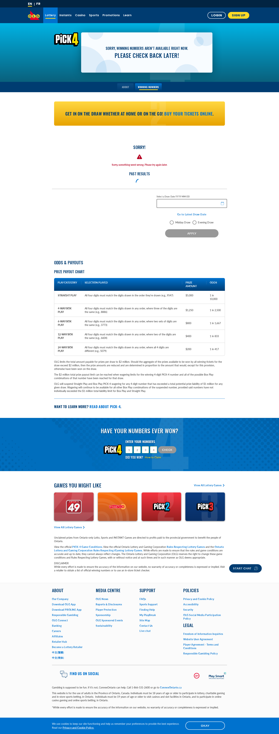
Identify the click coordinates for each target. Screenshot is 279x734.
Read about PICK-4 (105, 406)
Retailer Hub (59, 641)
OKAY (205, 725)
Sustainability (104, 625)
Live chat (145, 630)
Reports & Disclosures (109, 604)
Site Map (145, 620)
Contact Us (146, 625)
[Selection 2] (137, 449)
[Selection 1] (129, 449)
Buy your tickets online (188, 113)
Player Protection (106, 609)
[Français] (38, 4)
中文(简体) (58, 657)
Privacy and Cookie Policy (198, 599)
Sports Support (148, 604)
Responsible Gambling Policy (200, 653)
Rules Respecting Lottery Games (186, 546)
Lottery (50, 15)
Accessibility (191, 604)
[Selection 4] (153, 449)
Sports (94, 15)
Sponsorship (103, 615)
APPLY (191, 233)
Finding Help (147, 609)
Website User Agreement (198, 639)
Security (188, 609)
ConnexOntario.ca (171, 687)
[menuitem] (125, 87)
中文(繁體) (58, 652)
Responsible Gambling (65, 615)
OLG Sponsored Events (109, 620)
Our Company (60, 599)
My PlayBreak (148, 615)
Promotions (111, 15)
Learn (127, 15)
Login (216, 15)
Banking (57, 625)
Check (167, 449)
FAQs (143, 599)
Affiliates (57, 636)
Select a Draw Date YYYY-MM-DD (173, 196)
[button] (222, 203)
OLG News (102, 599)
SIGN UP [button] (238, 15)
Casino (80, 15)
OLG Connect (60, 620)
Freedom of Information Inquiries (203, 633)
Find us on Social (84, 673)
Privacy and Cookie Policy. (78, 727)
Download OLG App (64, 604)
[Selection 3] (145, 449)
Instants (65, 15)
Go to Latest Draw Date (191, 214)
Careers (56, 631)
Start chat (245, 568)
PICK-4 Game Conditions (87, 546)
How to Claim (153, 457)
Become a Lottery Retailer (67, 647)
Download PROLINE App (67, 609)
